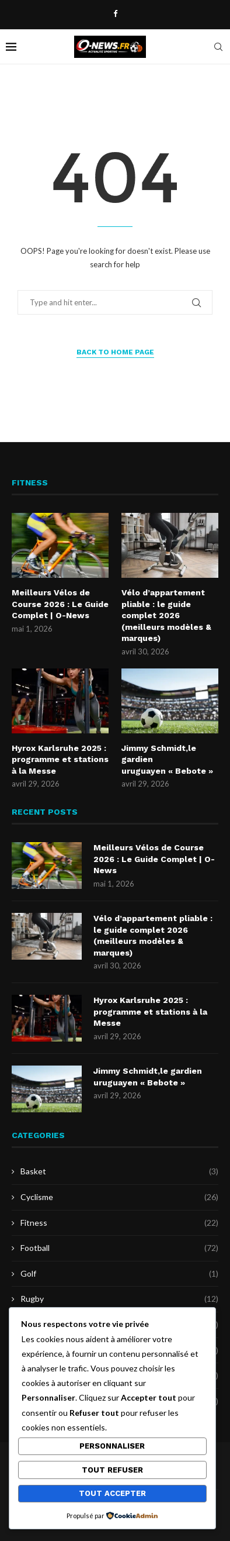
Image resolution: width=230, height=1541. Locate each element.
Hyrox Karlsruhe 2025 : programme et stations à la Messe (60, 759)
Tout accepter (112, 1493)
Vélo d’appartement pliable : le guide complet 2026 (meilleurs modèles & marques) (166, 615)
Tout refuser (112, 1470)
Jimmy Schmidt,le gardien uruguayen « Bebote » (167, 759)
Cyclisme (119, 1197)
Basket (119, 1171)
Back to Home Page (115, 352)
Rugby (119, 1299)
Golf (119, 1274)
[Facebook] (115, 13)
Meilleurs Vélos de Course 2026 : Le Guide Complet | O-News (60, 604)
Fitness (119, 1223)
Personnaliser (112, 1446)
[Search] (218, 47)
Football (119, 1248)
